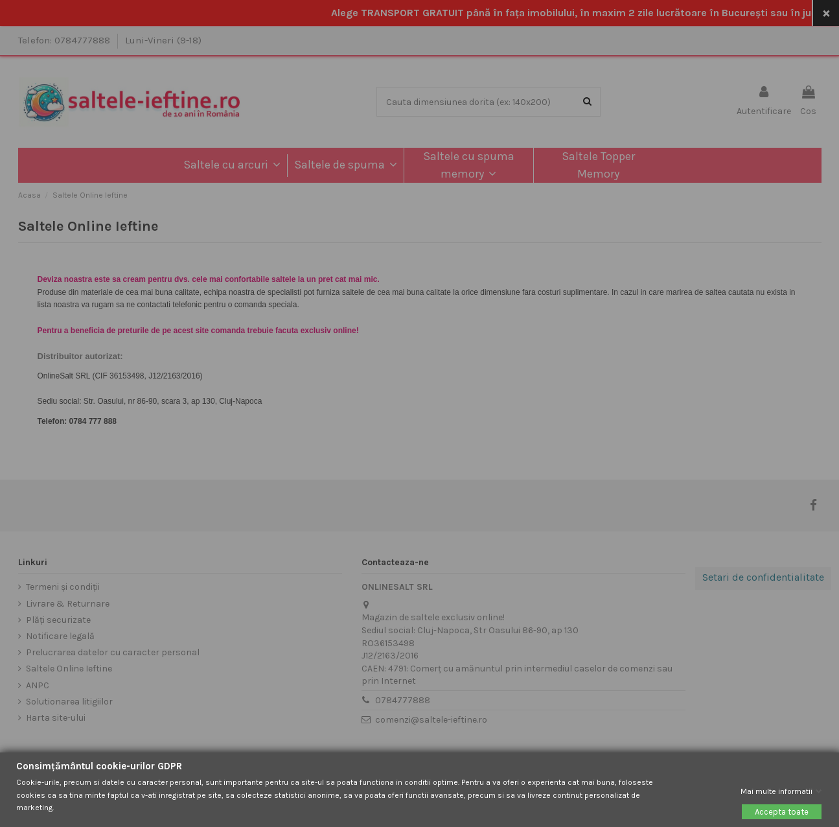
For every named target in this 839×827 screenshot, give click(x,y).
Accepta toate (782, 812)
